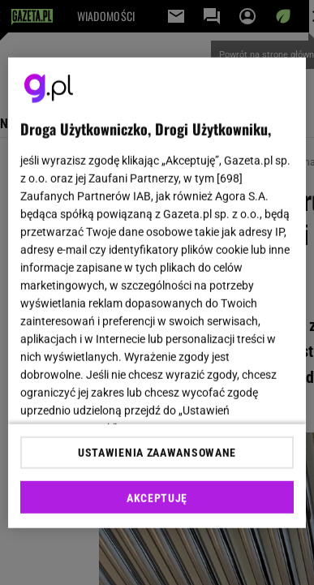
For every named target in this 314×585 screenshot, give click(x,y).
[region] (157, 292)
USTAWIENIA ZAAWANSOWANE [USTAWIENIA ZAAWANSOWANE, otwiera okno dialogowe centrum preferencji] (157, 452)
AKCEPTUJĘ (157, 498)
